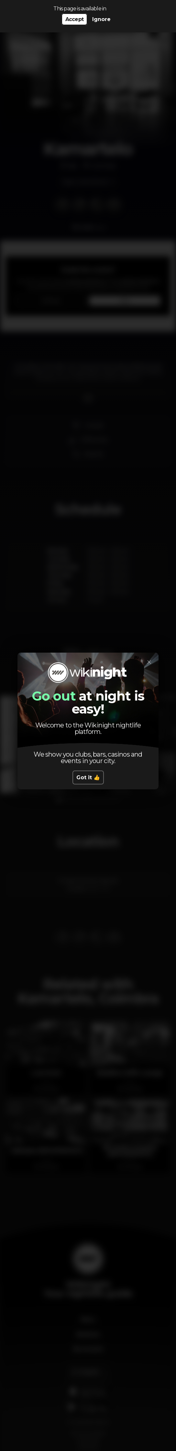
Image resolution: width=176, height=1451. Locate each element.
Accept (74, 19)
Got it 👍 (88, 777)
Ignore (101, 19)
